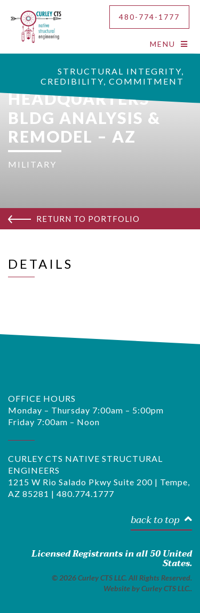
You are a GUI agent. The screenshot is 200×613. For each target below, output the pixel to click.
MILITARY (32, 164)
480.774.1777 (85, 493)
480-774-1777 (149, 16)
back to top (161, 520)
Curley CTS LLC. (165, 588)
